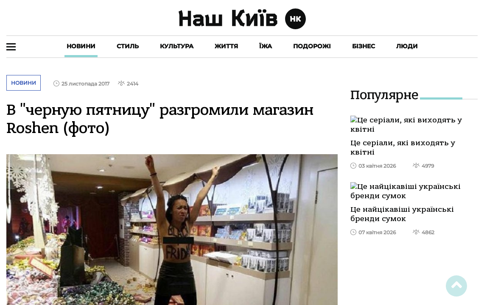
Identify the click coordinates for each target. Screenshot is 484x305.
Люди (407, 46)
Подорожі (312, 46)
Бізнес (363, 46)
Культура (176, 46)
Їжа (265, 46)
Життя (226, 46)
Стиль (128, 46)
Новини (81, 46)
